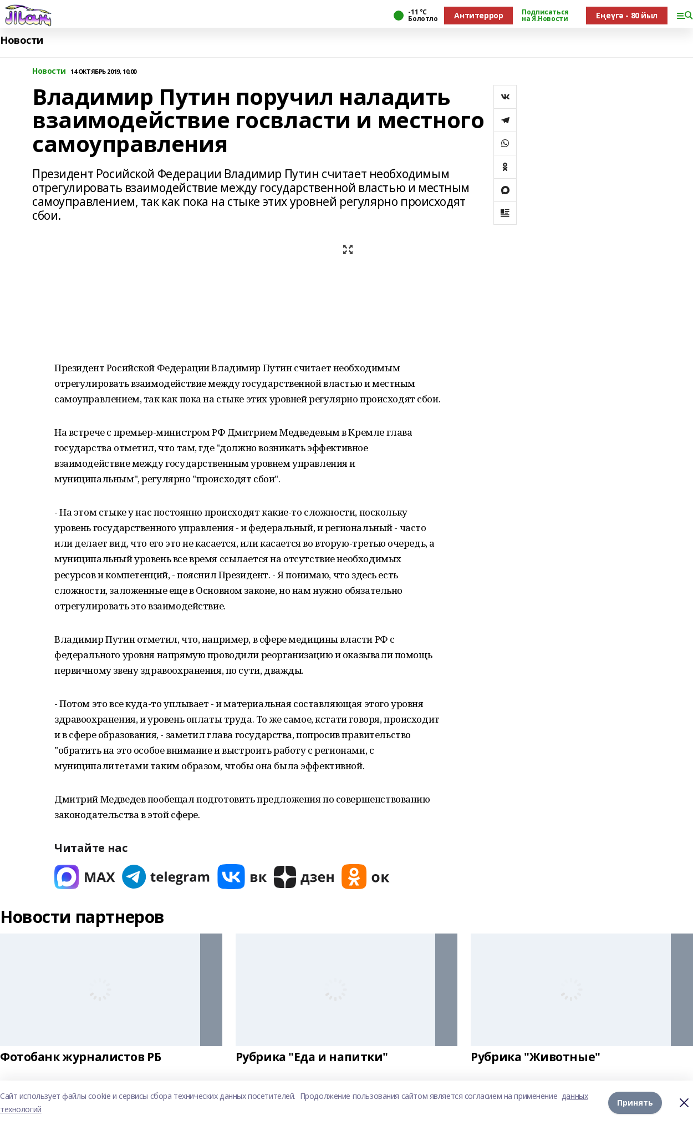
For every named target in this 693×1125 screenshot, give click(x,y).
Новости (21, 40)
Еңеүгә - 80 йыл (627, 15)
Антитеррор (478, 15)
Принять (635, 1102)
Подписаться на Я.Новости (545, 15)
